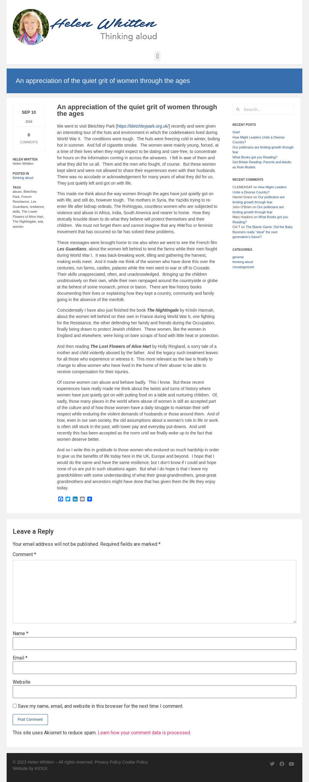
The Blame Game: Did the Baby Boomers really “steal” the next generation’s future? (262, 232)
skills (16, 211)
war (40, 221)
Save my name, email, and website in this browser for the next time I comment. (100, 706)
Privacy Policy (108, 762)
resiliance (37, 206)
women (18, 226)
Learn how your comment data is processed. (144, 733)
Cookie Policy (135, 762)
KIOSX (41, 768)
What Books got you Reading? (254, 157)
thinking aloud (23, 178)
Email (20, 658)
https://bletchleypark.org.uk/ (143, 126)
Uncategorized (243, 267)
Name (20, 633)
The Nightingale (24, 221)
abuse (17, 191)
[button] (157, 56)
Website (21, 682)
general (238, 257)
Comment (24, 554)
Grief (236, 132)
